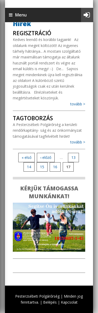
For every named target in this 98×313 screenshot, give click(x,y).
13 (73, 157)
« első (26, 157)
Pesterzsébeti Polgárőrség (37, 296)
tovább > (77, 103)
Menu (18, 15)
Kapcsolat (69, 302)
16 (55, 166)
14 (29, 166)
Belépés (50, 302)
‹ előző (45, 157)
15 (42, 166)
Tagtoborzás (33, 118)
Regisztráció (32, 33)
